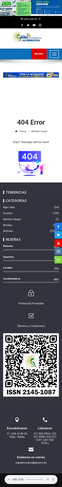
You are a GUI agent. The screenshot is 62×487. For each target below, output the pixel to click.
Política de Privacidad (31, 303)
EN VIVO (39, 54)
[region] (31, 8)
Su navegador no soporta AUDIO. (31, 479)
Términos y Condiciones (31, 326)
